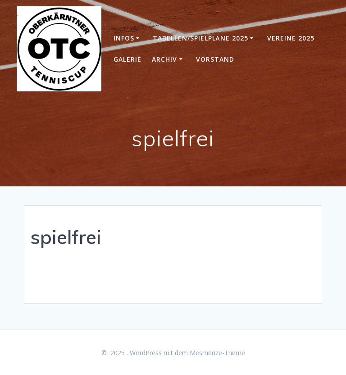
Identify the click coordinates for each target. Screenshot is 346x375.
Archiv (164, 59)
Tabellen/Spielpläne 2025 (200, 38)
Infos (124, 38)
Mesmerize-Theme (217, 352)
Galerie (127, 59)
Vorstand (215, 59)
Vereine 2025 (290, 38)
